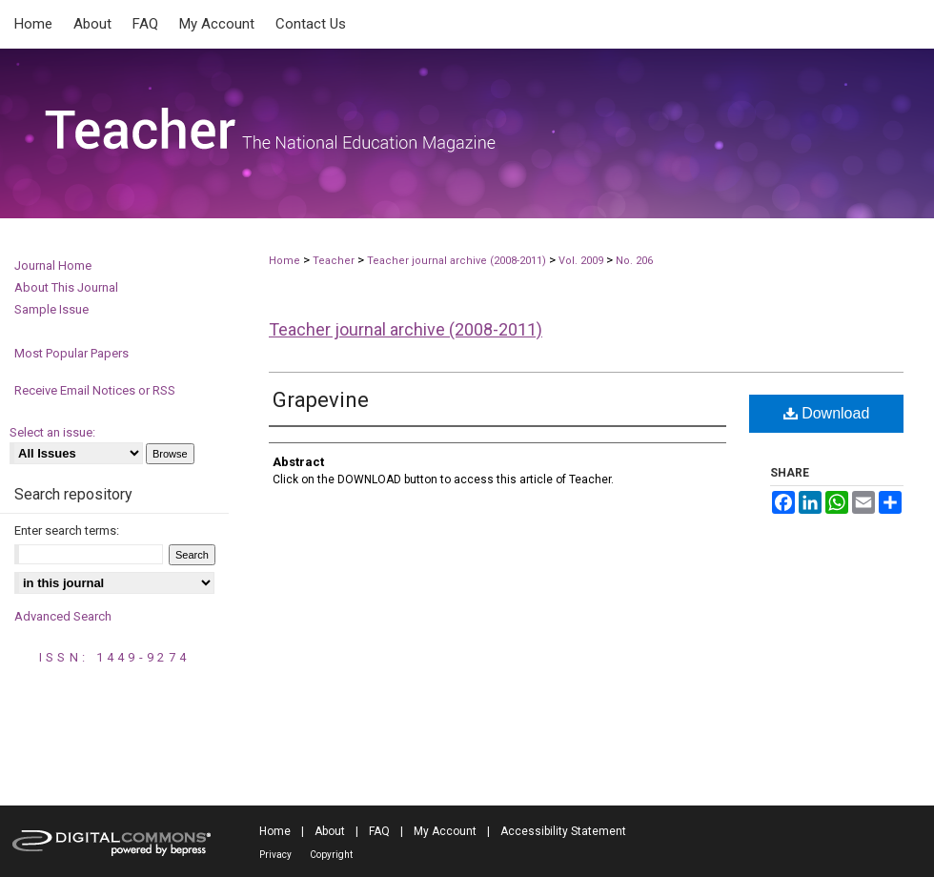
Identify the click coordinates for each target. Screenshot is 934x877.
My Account (445, 831)
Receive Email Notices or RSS (94, 390)
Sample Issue (51, 309)
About (330, 831)
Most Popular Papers (71, 353)
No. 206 (634, 261)
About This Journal (66, 287)
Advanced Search (63, 616)
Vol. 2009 (582, 261)
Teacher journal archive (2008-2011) (456, 261)
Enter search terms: (66, 530)
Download (826, 413)
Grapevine (321, 400)
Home (284, 261)
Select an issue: (52, 432)
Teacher (334, 261)
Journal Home (52, 265)
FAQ (379, 831)
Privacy (275, 854)
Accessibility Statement (563, 831)
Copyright (331, 854)
